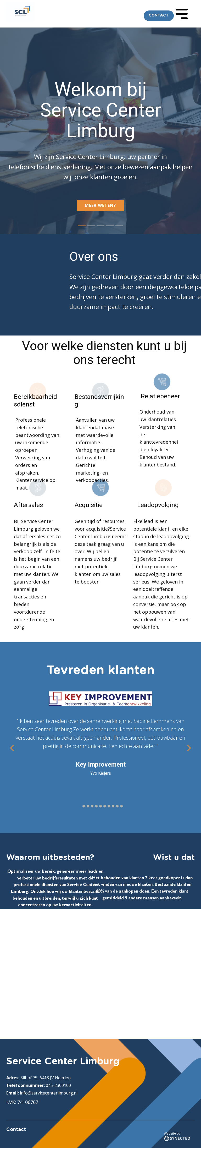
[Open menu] (182, 14)
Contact (16, 1129)
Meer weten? (100, 205)
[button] (12, 748)
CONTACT (159, 15)
